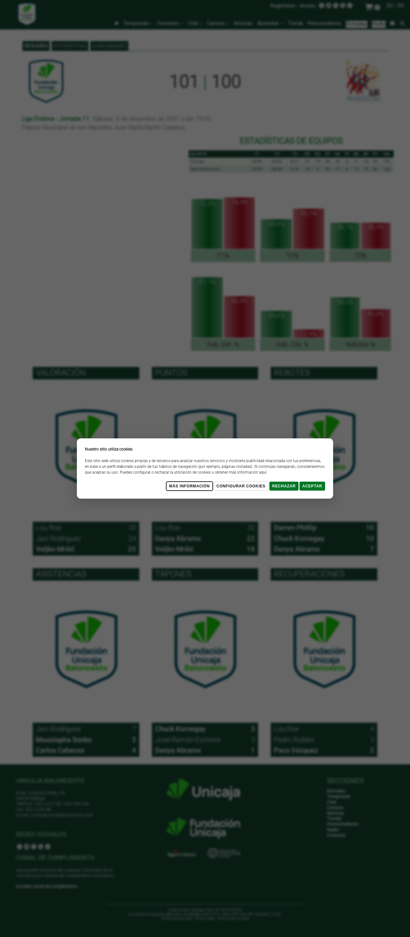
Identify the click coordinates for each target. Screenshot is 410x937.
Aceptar (312, 486)
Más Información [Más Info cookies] (189, 486)
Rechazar (284, 486)
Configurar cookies (241, 486)
